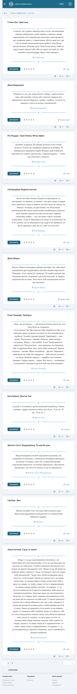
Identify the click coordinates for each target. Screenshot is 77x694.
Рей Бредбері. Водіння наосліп (22, 189)
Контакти (30, 680)
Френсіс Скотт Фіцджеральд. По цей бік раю (29, 445)
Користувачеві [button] (57, 676)
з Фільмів (66, 429)
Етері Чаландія (39, 368)
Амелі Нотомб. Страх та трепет (22, 549)
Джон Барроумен (16, 85)
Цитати (13, 13)
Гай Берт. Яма (14, 500)
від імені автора (39, 637)
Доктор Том (40, 417)
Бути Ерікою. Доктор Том (19, 396)
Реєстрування (56, 685)
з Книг (67, 69)
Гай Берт (39, 522)
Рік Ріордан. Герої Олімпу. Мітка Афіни (26, 136)
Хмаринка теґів (21, 13)
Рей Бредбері (39, 231)
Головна (54, 680)
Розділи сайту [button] (7, 676)
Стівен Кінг (39, 57)
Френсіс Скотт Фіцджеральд (39, 473)
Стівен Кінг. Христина (18, 22)
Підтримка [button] (31, 676)
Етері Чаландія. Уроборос (20, 315)
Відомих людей (64, 120)
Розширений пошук (8, 680)
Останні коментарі (8, 685)
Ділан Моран (14, 258)
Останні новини (7, 682)
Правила (54, 682)
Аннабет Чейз (39, 162)
